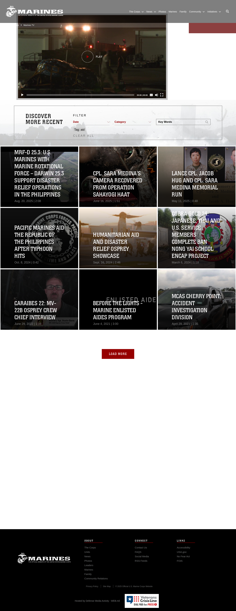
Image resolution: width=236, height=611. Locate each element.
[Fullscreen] (161, 95)
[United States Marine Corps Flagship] (34, 11)
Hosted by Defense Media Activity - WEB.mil (97, 601)
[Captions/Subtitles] (151, 95)
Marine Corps (44, 563)
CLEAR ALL (83, 135)
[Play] (22, 95)
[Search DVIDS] (179, 122)
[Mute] (156, 95)
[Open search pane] (227, 11)
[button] (92, 56)
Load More (118, 354)
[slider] (80, 95)
